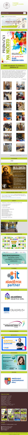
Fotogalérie (23, 155)
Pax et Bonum (5, 402)
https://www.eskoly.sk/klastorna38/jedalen (8, 194)
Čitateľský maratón (6, 401)
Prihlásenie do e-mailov (16, 434)
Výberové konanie (6, 403)
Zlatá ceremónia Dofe (6, 395)
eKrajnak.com (11, 434)
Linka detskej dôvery (6, 397)
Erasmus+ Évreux (5, 398)
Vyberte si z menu (13, 13)
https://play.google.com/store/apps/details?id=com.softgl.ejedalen (11, 197)
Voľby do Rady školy (6, 396)
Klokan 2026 (5, 400)
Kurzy (26, 155)
